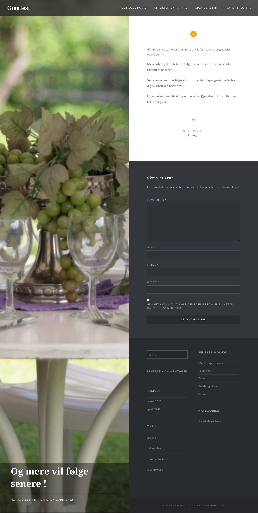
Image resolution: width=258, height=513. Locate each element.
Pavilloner (205, 370)
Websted (153, 282)
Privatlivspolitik (236, 7)
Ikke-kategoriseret (210, 421)
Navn (151, 247)
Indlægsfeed (155, 448)
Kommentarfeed (157, 459)
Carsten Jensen (35, 500)
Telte (201, 378)
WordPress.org (156, 469)
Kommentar (156, 199)
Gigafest (18, 8)
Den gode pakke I (135, 7)
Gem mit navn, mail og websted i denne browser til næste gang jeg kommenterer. (190, 306)
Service (203, 394)
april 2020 (153, 409)
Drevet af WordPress (174, 505)
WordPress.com (215, 505)
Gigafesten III (206, 7)
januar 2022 (154, 401)
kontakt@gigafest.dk (204, 96)
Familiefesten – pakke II (172, 7)
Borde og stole (207, 386)
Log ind (151, 437)
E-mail (152, 264)
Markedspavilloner (210, 363)
